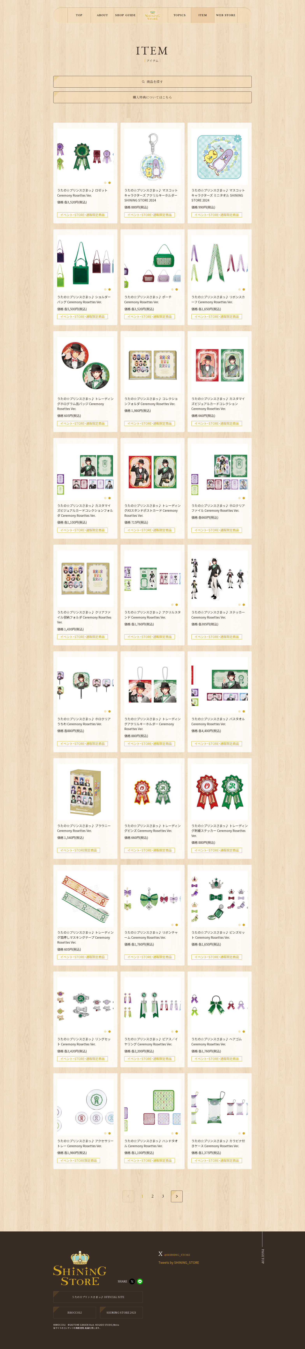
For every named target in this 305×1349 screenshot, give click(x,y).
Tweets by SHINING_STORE (178, 1262)
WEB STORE (225, 15)
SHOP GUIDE (125, 15)
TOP (79, 15)
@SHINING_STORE (177, 1255)
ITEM (202, 15)
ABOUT (102, 15)
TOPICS (180, 15)
